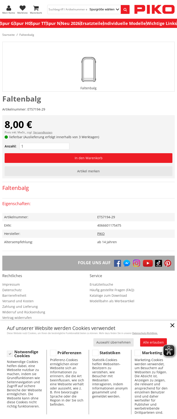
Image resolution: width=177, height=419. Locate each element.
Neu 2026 (70, 23)
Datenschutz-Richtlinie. (145, 333)
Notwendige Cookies (26, 354)
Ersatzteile (91, 23)
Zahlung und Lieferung (20, 306)
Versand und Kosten (18, 301)
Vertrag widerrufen (17, 317)
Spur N (53, 23)
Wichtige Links (161, 23)
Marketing (152, 352)
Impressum (11, 284)
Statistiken (110, 352)
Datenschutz (12, 290)
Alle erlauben (153, 342)
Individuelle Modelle (124, 23)
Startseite (8, 35)
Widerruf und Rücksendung (23, 312)
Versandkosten (42, 132)
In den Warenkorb (89, 158)
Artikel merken (88, 171)
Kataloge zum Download (108, 295)
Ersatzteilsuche (101, 284)
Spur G (7, 23)
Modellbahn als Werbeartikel (112, 301)
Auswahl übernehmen (113, 342)
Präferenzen (69, 352)
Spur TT (38, 23)
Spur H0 (22, 23)
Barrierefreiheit (14, 295)
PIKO (101, 233)
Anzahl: (10, 146)
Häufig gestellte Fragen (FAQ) (112, 290)
